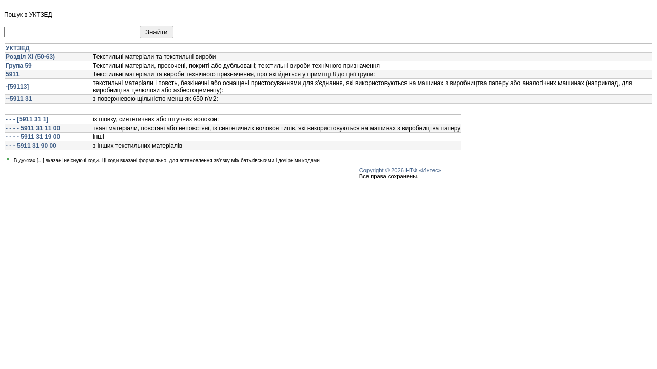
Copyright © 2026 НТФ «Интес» (400, 170)
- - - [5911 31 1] (27, 119)
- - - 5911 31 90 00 (31, 145)
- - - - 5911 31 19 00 (33, 136)
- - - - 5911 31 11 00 (33, 128)
